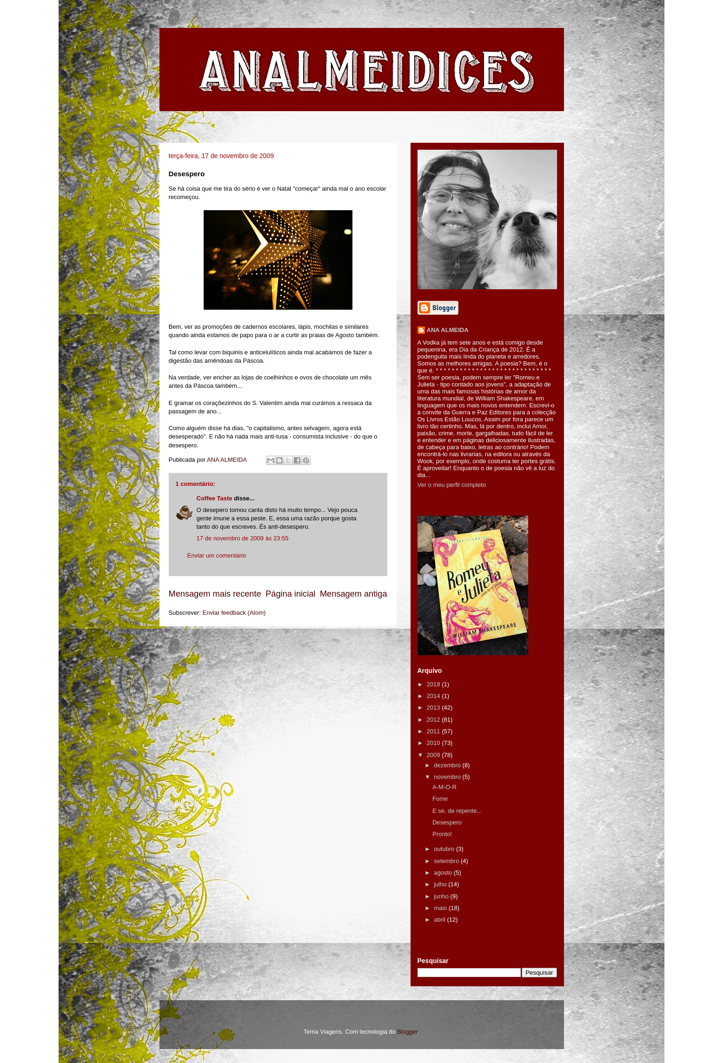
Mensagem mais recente (215, 593)
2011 (434, 731)
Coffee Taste (214, 498)
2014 (434, 695)
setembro (447, 860)
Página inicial (290, 593)
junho (442, 896)
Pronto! (442, 833)
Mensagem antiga (353, 593)
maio (441, 907)
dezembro (448, 765)
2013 (434, 707)
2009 (434, 754)
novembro (448, 776)
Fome (440, 798)
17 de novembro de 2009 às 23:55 (243, 538)
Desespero (447, 822)
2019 (434, 684)
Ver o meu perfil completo (452, 484)
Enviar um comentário (216, 555)
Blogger (407, 1031)
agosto (444, 872)
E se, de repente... (457, 810)
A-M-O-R (444, 787)
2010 (434, 742)
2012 (434, 719)
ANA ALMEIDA (448, 329)
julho (441, 884)
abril (440, 919)
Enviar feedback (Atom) (233, 612)
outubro (445, 848)
